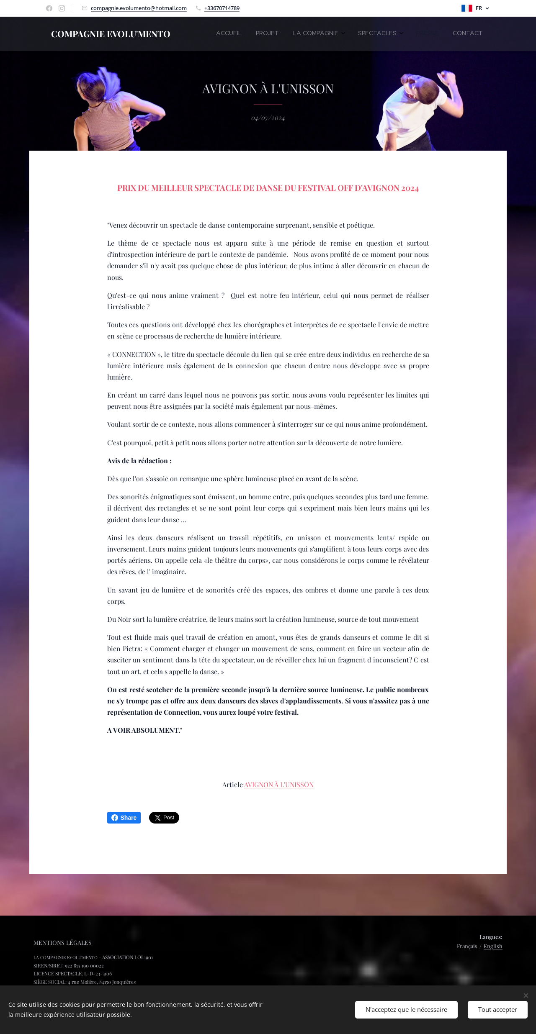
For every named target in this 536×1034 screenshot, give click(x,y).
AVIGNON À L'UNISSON (279, 784)
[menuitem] (401, 33)
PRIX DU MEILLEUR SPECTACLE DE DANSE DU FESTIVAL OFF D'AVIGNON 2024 (268, 187)
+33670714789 (222, 8)
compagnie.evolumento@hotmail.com (139, 8)
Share (124, 817)
